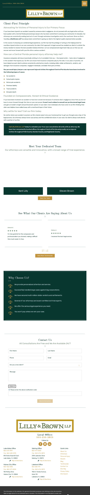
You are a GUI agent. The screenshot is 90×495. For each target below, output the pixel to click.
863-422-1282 (8, 467)
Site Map (63, 469)
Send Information (45, 401)
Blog (61, 461)
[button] (84, 3)
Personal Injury (65, 456)
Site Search (64, 474)
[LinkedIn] (49, 444)
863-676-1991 (8, 450)
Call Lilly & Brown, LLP (16, 127)
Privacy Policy (64, 471)
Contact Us (64, 466)
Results (62, 459)
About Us (63, 451)
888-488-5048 (18, 3)
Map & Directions (17, 460)
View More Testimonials (45, 255)
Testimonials (64, 464)
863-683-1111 (36, 467)
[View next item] (47, 250)
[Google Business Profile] (45, 444)
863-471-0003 (36, 450)
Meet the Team (45, 198)
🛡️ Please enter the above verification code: (22, 390)
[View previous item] (43, 250)
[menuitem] (73, 451)
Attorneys (63, 454)
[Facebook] (40, 444)
